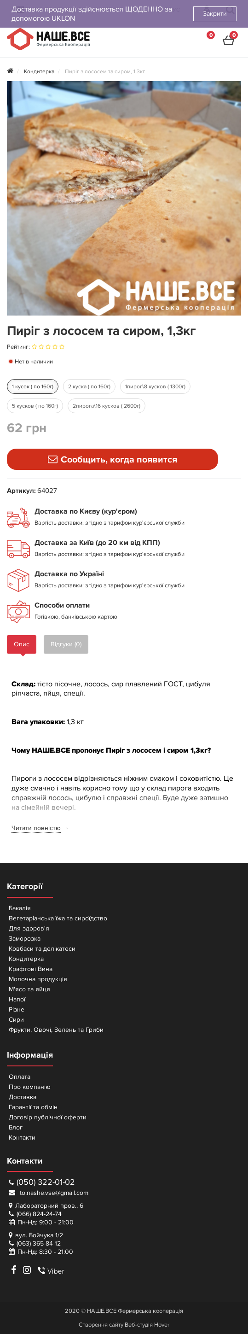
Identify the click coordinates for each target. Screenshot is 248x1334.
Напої (17, 999)
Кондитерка (26, 959)
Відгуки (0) (66, 644)
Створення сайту (101, 1324)
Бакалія (20, 908)
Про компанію (30, 1087)
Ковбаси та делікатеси (42, 949)
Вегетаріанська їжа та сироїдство (58, 918)
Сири (16, 1020)
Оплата (19, 1077)
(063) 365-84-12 (39, 1243)
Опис (21, 644)
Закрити (215, 14)
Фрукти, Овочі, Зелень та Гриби (56, 1030)
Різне (16, 1009)
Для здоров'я (29, 928)
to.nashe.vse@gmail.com (48, 1193)
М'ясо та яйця (29, 989)
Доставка (22, 1097)
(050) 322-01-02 (42, 1182)
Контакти (22, 1137)
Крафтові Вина (30, 969)
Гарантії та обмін (33, 1107)
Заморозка (24, 938)
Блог (16, 1127)
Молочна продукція (38, 979)
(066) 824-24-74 (39, 1214)
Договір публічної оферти (48, 1117)
